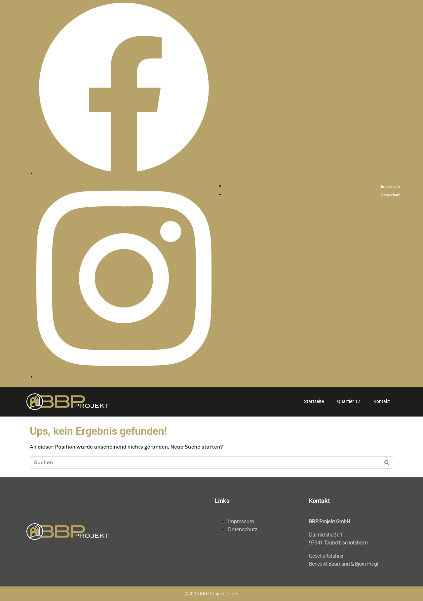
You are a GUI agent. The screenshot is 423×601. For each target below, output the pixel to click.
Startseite (314, 401)
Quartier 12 (348, 401)
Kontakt (381, 401)
